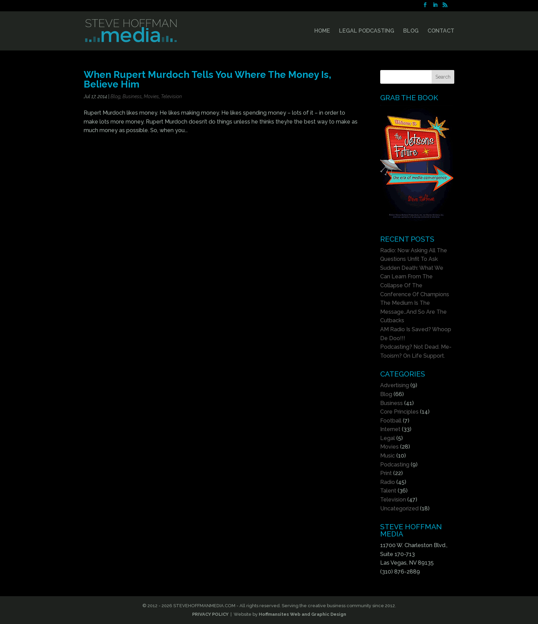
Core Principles (399, 411)
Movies (151, 96)
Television (171, 96)
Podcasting (394, 464)
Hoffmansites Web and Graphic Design (302, 614)
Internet (390, 429)
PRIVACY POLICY (210, 614)
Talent (388, 490)
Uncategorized (399, 508)
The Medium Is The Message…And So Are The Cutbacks (413, 312)
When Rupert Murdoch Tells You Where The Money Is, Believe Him (207, 79)
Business (132, 96)
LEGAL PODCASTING (366, 31)
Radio (387, 482)
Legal (387, 438)
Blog (115, 96)
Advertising (394, 385)
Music (387, 455)
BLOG (411, 31)
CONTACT (441, 31)
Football (390, 420)
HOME (322, 31)
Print (386, 473)
